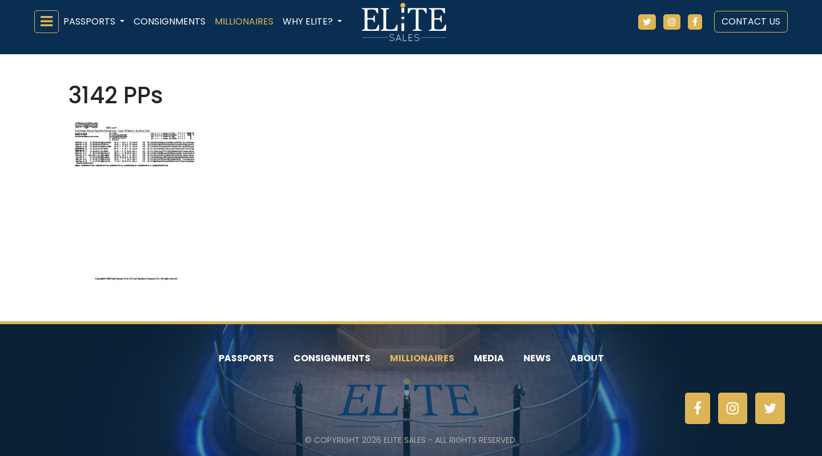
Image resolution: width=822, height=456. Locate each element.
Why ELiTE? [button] (309, 21)
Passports (246, 358)
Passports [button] (90, 21)
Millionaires (244, 21)
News (537, 358)
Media (489, 358)
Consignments (170, 21)
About (587, 358)
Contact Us (751, 21)
